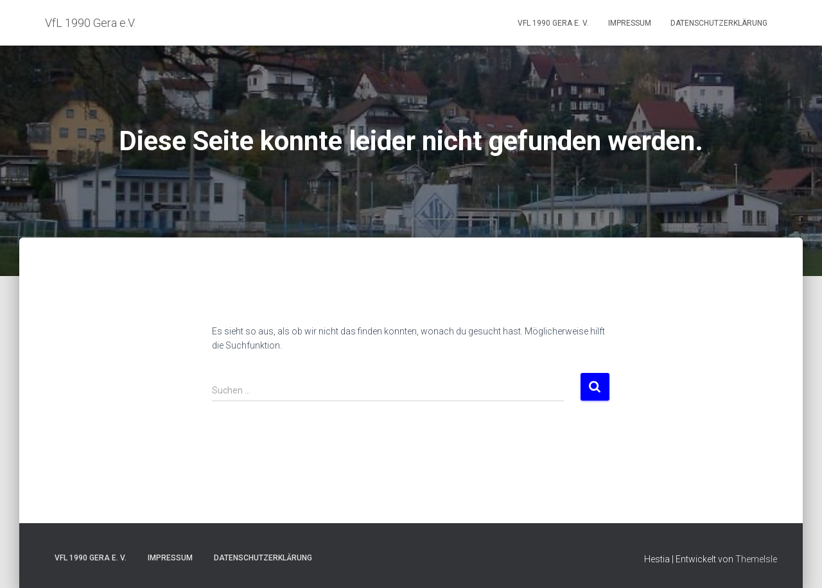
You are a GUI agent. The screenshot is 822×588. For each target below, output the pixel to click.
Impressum (629, 23)
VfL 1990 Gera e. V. (553, 23)
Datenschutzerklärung (718, 23)
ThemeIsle (756, 559)
